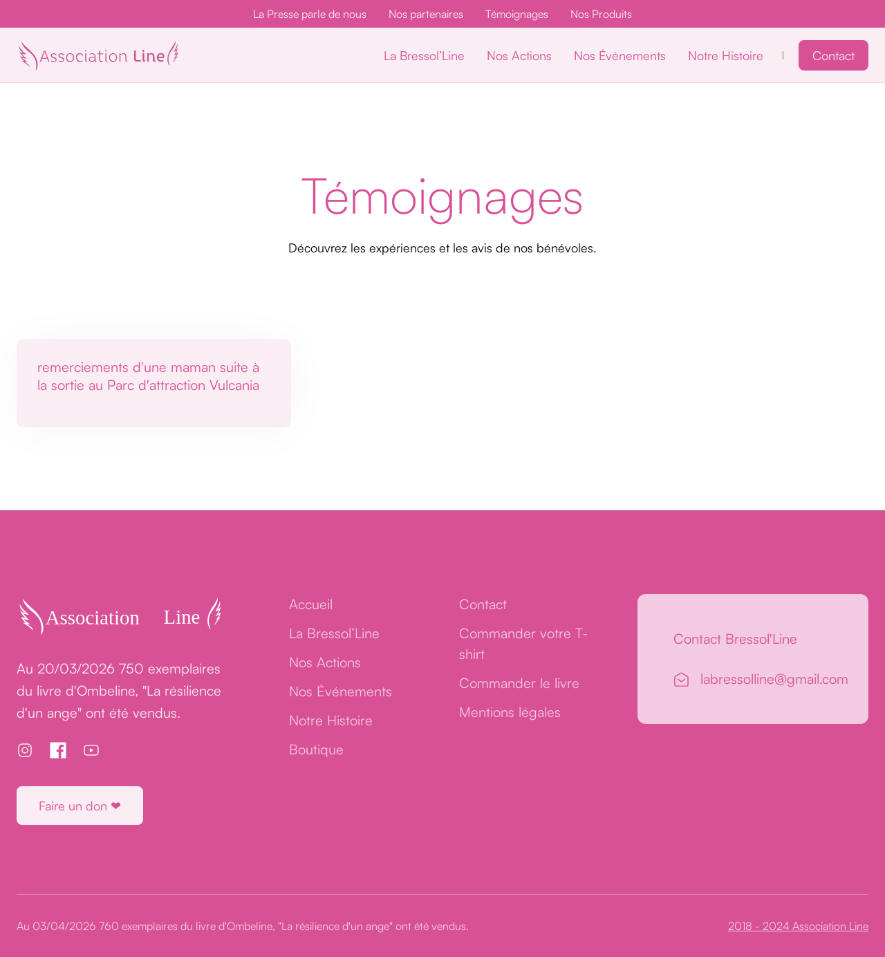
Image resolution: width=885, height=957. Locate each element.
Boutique (316, 749)
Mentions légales (510, 712)
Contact (833, 55)
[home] (98, 55)
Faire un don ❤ (80, 805)
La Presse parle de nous (309, 14)
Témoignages (516, 14)
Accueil (311, 604)
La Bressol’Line (424, 55)
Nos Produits (601, 14)
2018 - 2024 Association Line (798, 926)
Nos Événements (620, 55)
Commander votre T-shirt (523, 643)
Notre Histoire (725, 55)
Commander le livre (519, 682)
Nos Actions (519, 55)
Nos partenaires (426, 14)
